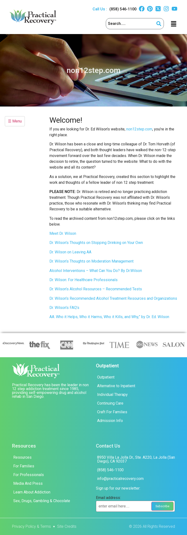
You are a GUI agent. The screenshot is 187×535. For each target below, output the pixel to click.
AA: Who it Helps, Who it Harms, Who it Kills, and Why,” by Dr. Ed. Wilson (109, 316)
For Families (23, 466)
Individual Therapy (112, 394)
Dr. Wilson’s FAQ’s (64, 307)
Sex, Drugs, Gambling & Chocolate (41, 501)
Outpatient (105, 377)
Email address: (108, 498)
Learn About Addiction (31, 492)
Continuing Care (110, 403)
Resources (22, 457)
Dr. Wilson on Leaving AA (70, 252)
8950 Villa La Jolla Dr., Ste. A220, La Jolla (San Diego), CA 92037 (136, 459)
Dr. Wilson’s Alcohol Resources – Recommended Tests (95, 289)
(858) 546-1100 (122, 9)
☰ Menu (15, 121)
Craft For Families (112, 412)
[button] (173, 24)
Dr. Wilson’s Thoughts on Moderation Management (91, 261)
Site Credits (66, 526)
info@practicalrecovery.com (120, 478)
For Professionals (28, 474)
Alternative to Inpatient (116, 386)
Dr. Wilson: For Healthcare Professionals (83, 280)
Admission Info (110, 420)
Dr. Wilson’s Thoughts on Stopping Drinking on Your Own (96, 242)
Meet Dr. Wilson (62, 233)
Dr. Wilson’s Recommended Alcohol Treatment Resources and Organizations (113, 298)
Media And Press (28, 483)
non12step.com (139, 129)
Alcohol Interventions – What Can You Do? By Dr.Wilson (95, 270)
